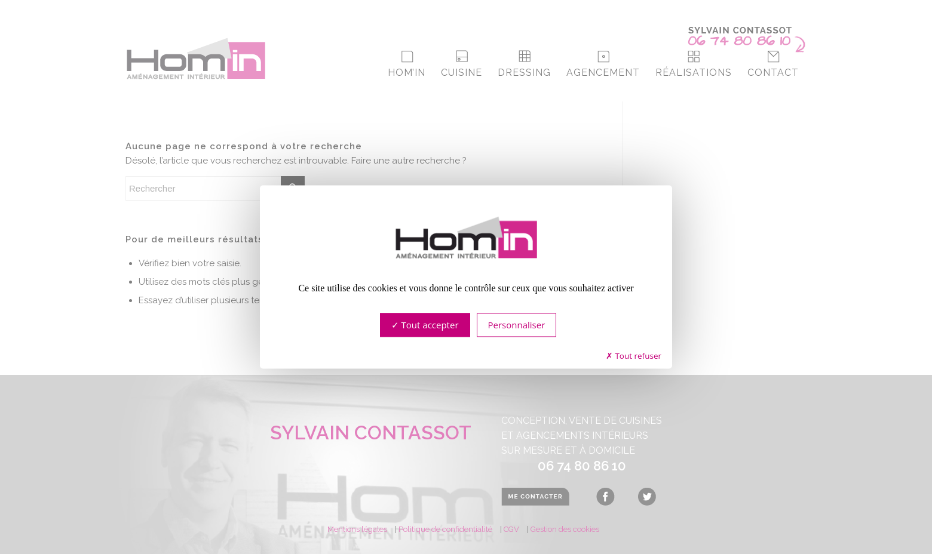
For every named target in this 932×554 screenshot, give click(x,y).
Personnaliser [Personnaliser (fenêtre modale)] (516, 325)
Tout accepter (425, 325)
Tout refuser (633, 355)
